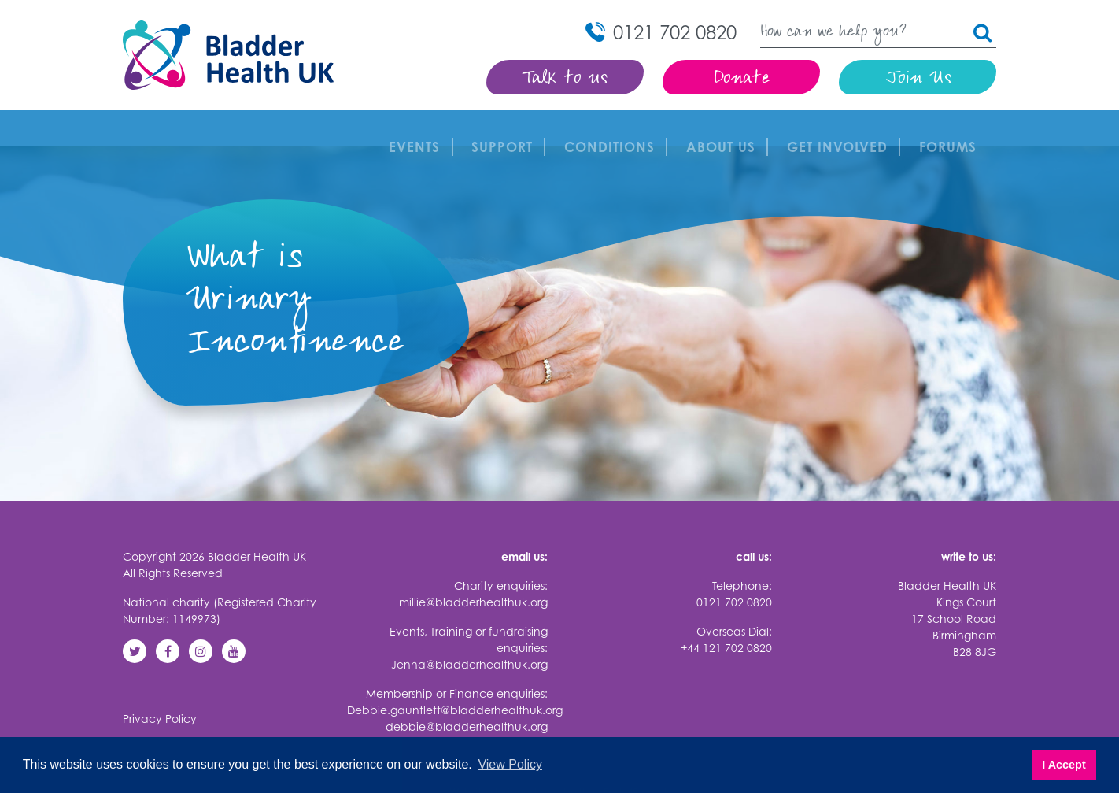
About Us (724, 128)
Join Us (917, 79)
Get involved (841, 128)
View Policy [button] (510, 764)
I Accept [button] (1063, 764)
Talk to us (565, 79)
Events (418, 128)
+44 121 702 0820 (726, 611)
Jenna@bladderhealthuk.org (469, 628)
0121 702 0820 (734, 566)
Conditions (613, 128)
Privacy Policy (160, 682)
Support (506, 128)
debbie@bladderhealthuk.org (467, 690)
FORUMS (952, 128)
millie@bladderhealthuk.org (473, 566)
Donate (741, 79)
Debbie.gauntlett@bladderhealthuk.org (455, 673)
